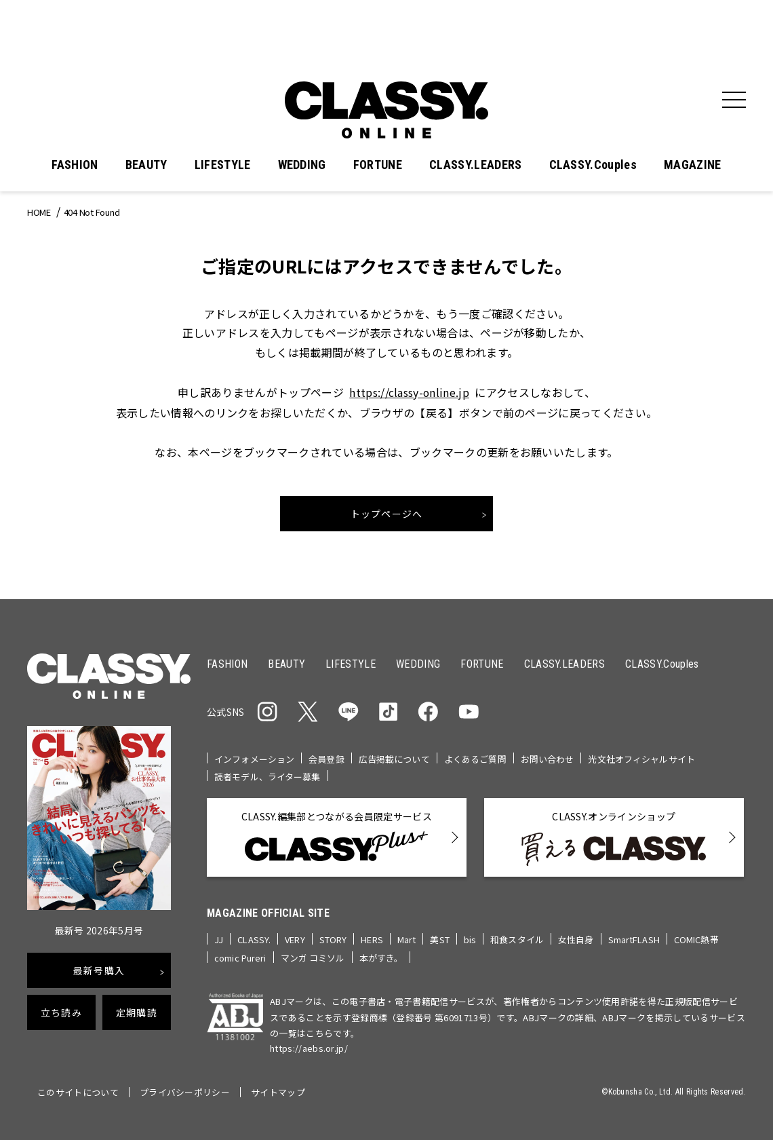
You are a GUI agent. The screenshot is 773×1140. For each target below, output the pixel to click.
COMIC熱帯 (696, 938)
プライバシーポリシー (185, 1090)
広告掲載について (394, 758)
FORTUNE (377, 165)
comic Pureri (240, 956)
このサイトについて (78, 1090)
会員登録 (326, 758)
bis (470, 938)
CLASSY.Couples (593, 165)
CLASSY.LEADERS (475, 165)
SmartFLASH (634, 938)
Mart (406, 938)
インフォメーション (254, 758)
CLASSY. (254, 938)
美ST (439, 938)
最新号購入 (99, 970)
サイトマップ (278, 1090)
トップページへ (387, 513)
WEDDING (302, 165)
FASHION (75, 165)
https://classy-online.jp (409, 392)
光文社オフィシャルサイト (641, 758)
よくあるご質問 (475, 758)
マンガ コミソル (313, 956)
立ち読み (61, 1012)
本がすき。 (381, 956)
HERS (372, 938)
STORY (333, 938)
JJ (218, 938)
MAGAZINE (692, 165)
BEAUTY (146, 165)
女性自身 (576, 938)
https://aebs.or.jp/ (309, 1046)
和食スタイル (517, 938)
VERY (295, 938)
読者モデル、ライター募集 (267, 776)
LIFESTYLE (223, 165)
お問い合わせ (547, 758)
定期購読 (136, 1012)
